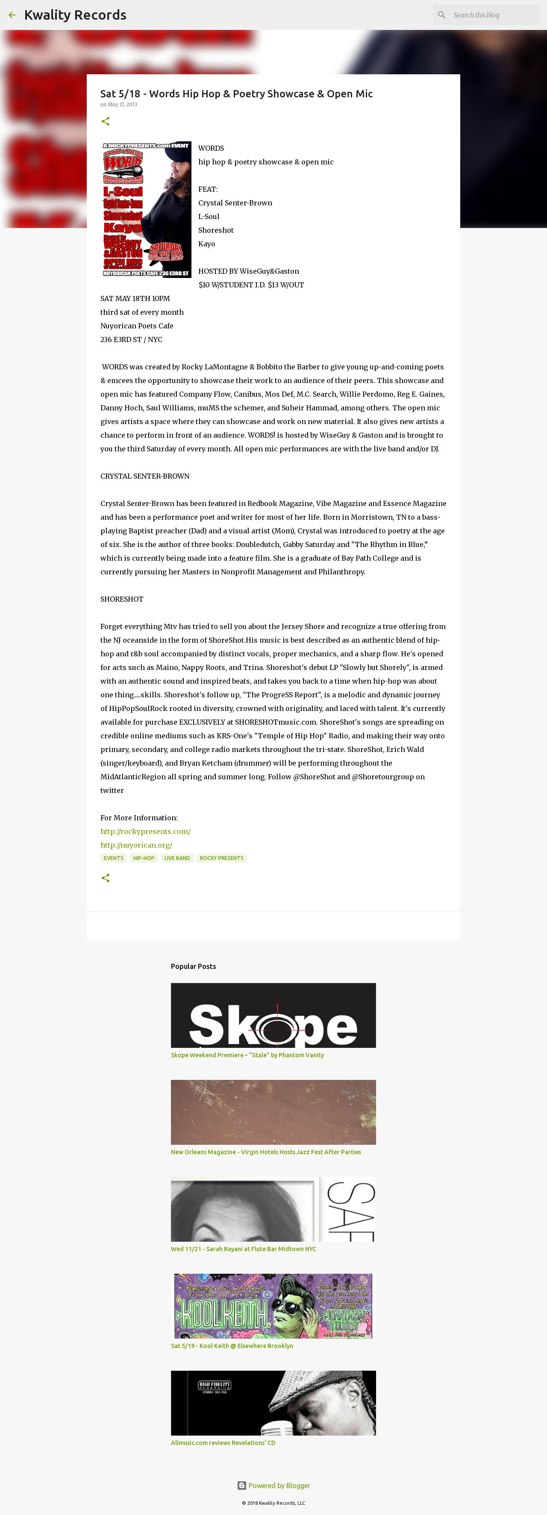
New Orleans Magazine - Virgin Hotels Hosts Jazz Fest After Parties (266, 1152)
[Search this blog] (495, 15)
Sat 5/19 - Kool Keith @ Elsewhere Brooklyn (232, 1345)
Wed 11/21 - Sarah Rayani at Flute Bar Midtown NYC (243, 1249)
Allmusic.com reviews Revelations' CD (223, 1442)
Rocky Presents (222, 858)
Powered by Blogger (273, 1485)
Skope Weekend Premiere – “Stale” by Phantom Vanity (247, 1055)
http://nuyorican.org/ (136, 845)
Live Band (177, 858)
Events (114, 858)
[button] (105, 122)
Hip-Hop (144, 858)
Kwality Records (75, 14)
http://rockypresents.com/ (146, 831)
